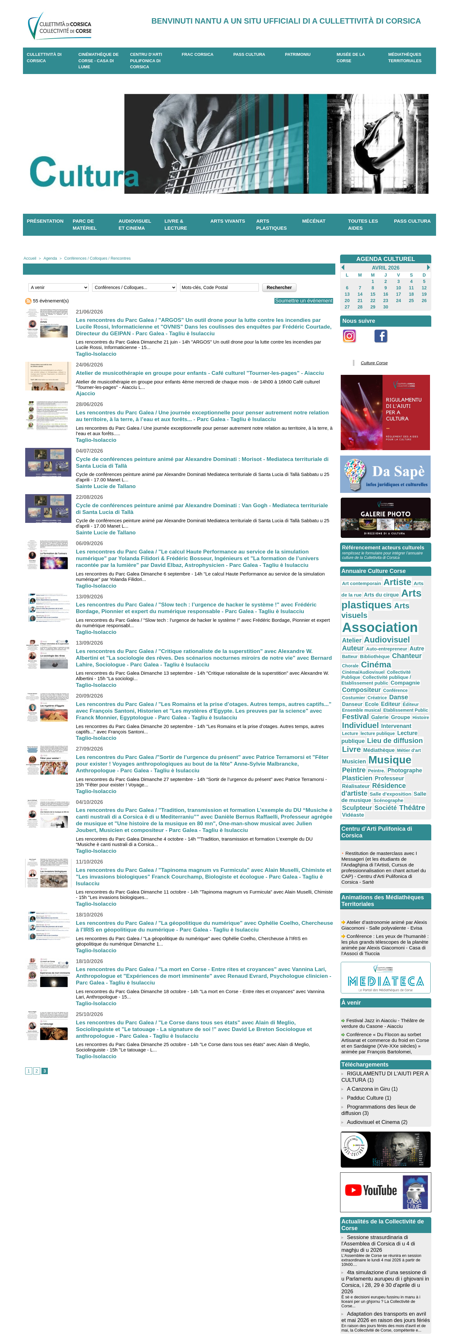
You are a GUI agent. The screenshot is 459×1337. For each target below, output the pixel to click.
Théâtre (353, 745)
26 (424, 298)
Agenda (48, 258)
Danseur (410, 655)
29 (373, 304)
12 (424, 287)
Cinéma (399, 632)
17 (399, 292)
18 (411, 292)
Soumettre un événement (300, 300)
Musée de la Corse (351, 57)
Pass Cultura (249, 54)
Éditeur (382, 661)
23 (385, 298)
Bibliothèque (412, 626)
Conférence (415, 649)
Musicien (362, 705)
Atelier (417, 610)
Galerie (415, 668)
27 (347, 304)
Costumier (352, 655)
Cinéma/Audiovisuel (360, 639)
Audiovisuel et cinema (135, 224)
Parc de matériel (85, 224)
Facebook (385, 343)
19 (424, 292)
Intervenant (355, 681)
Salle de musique (387, 732)
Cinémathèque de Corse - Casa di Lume (98, 60)
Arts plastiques (271, 224)
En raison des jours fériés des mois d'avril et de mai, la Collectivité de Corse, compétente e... (381, 1238)
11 (411, 287)
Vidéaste (376, 745)
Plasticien (355, 720)
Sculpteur (383, 738)
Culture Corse (371, 359)
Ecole (348, 661)
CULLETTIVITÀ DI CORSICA (44, 57)
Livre (377, 695)
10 (399, 287)
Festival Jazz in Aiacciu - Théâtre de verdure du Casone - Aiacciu (384, 956)
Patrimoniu (297, 54)
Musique (393, 704)
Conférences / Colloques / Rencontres (91, 258)
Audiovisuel (362, 619)
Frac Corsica (198, 54)
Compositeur (386, 649)
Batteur (390, 626)
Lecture (377, 682)
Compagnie (354, 648)
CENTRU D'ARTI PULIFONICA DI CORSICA (146, 60)
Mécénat (313, 221)
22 (373, 298)
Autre (374, 625)
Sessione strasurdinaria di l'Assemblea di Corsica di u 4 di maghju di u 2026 (376, 1169)
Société (407, 738)
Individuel (393, 675)
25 (411, 298)
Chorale (377, 633)
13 (347, 292)
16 (385, 292)
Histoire (368, 676)
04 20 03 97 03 (152, 1317)
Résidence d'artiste (368, 726)
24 (399, 298)
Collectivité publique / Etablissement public (383, 643)
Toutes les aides (363, 224)
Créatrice (372, 655)
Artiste (390, 576)
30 (385, 304)
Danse (391, 655)
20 (347, 298)
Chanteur (355, 633)
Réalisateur (410, 720)
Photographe (397, 713)
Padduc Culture (364, 1026)
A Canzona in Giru (367, 1018)
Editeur (364, 661)
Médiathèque (401, 695)
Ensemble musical (408, 661)
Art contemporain (358, 578)
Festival (394, 667)
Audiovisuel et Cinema (373, 1048)
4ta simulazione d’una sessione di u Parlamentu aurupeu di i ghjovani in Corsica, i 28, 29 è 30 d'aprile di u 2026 (385, 1202)
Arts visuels (405, 596)
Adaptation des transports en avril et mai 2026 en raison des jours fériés (384, 1228)
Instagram (353, 343)
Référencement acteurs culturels (381, 543)
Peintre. (372, 713)
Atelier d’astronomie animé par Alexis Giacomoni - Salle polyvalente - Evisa (384, 860)
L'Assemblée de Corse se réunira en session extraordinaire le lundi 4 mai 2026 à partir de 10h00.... (379, 1184)
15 (373, 292)
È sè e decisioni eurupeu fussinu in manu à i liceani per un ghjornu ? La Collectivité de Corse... (384, 1215)
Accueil (29, 258)
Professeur (383, 720)
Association (374, 607)
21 (360, 298)
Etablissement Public (361, 668)
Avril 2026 (385, 267)
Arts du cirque (365, 587)
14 (360, 292)
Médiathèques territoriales (405, 57)
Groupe (350, 675)
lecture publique (401, 682)
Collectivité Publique (400, 639)
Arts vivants (227, 221)
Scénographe (355, 739)
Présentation (45, 221)
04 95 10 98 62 (104, 1317)
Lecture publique (361, 688)
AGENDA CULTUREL (385, 258)
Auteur (393, 619)
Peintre (352, 712)
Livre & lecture (175, 224)
